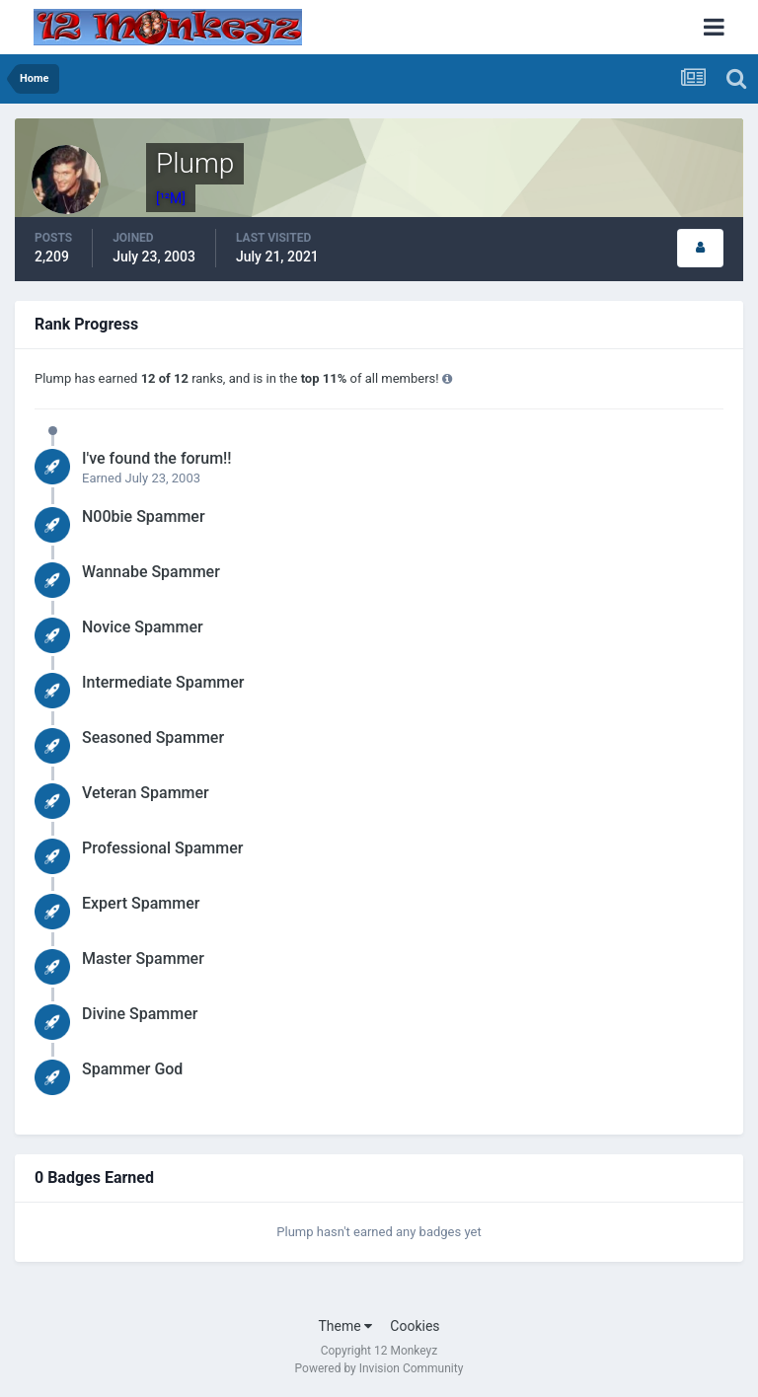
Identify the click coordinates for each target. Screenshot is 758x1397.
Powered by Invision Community (379, 1368)
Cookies (414, 1326)
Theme (345, 1326)
